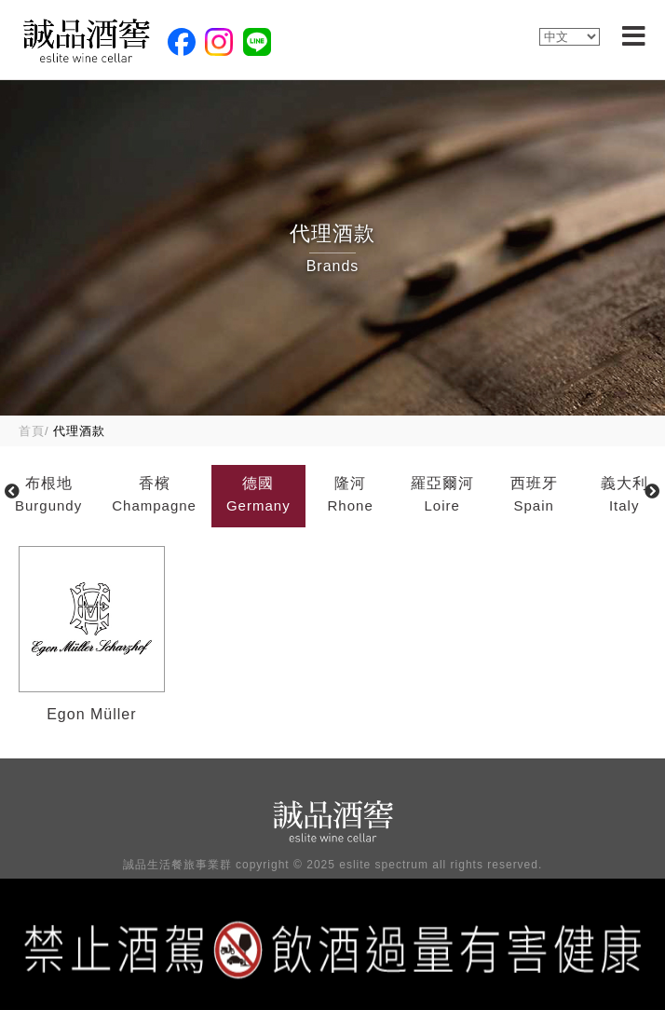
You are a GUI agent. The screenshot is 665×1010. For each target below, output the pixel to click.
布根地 (48, 496)
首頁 (32, 431)
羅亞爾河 (442, 496)
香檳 (154, 496)
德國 (258, 496)
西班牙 (534, 496)
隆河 (350, 496)
